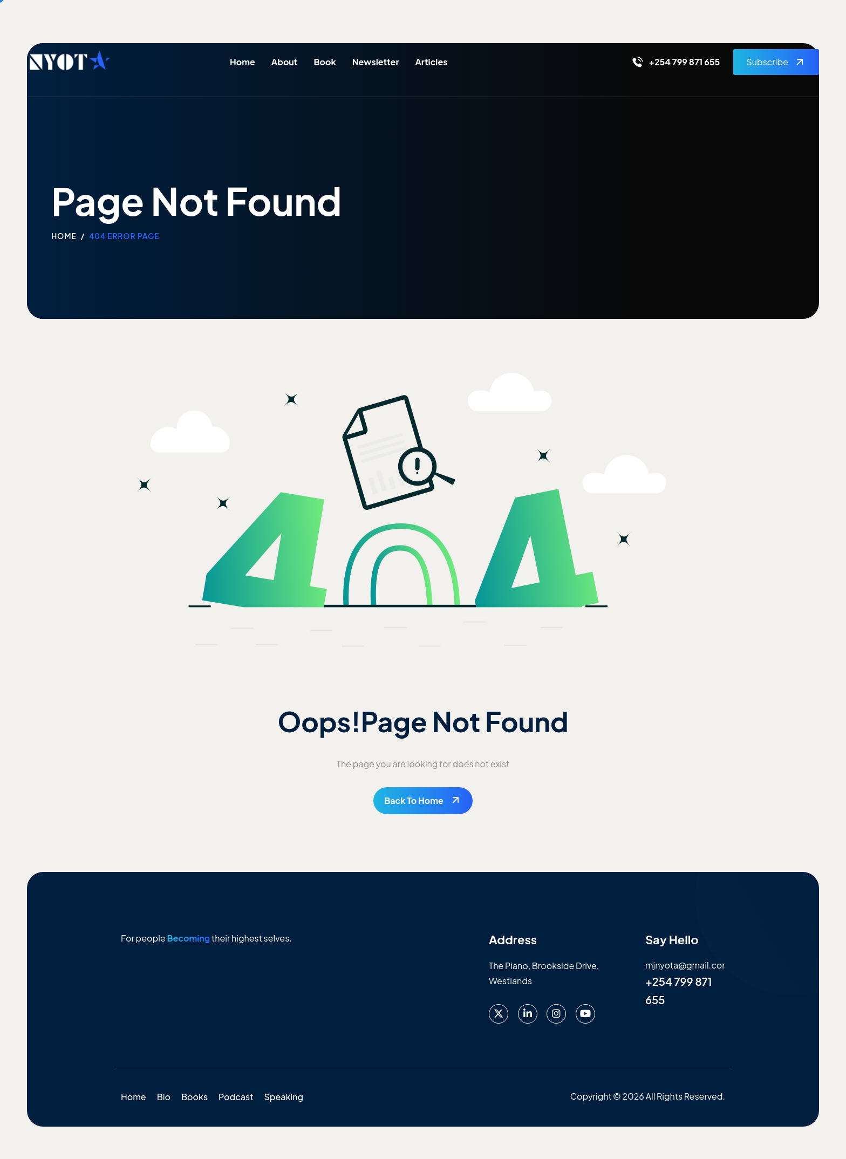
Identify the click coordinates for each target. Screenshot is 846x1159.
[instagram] (556, 1014)
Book (324, 61)
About (284, 61)
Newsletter (375, 61)
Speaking (284, 1096)
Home (242, 61)
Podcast (236, 1096)
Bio (163, 1096)
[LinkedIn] (527, 1014)
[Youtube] (585, 1014)
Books (194, 1096)
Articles (431, 61)
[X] (498, 1014)
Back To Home (414, 800)
